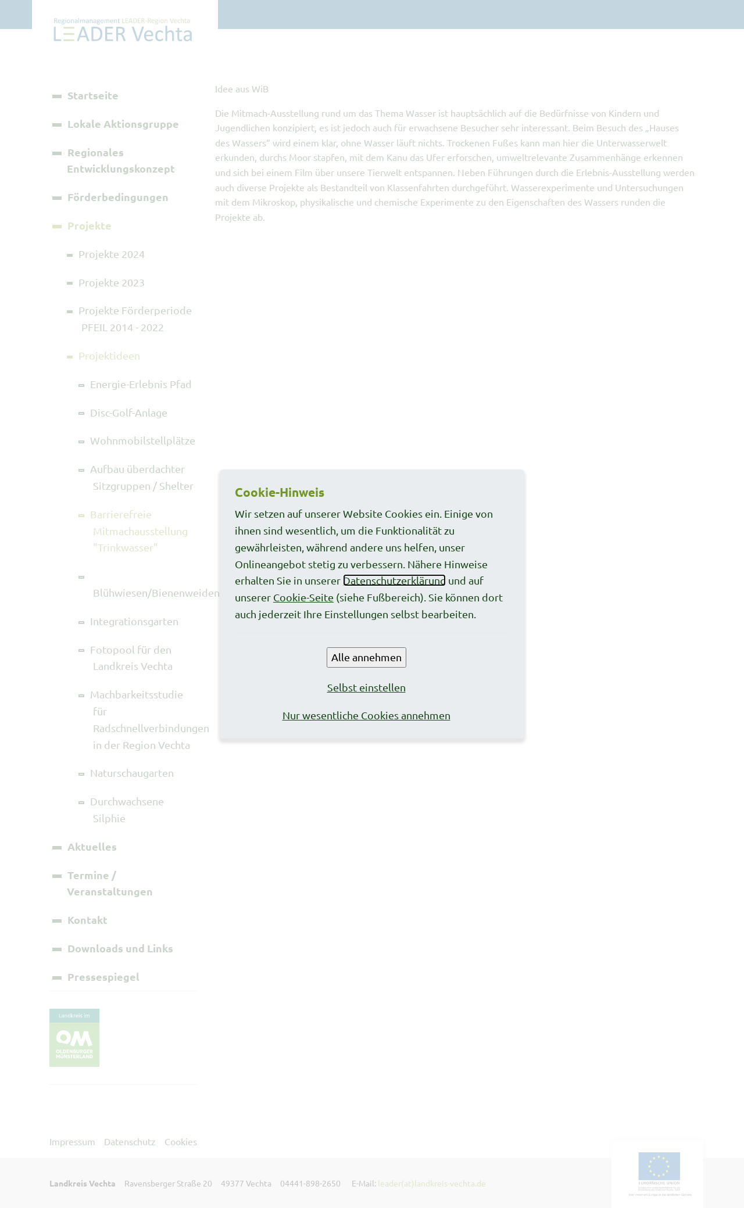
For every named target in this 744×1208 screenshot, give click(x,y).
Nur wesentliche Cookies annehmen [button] (366, 715)
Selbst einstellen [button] (366, 687)
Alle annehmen (366, 657)
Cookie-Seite (303, 597)
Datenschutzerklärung (394, 580)
